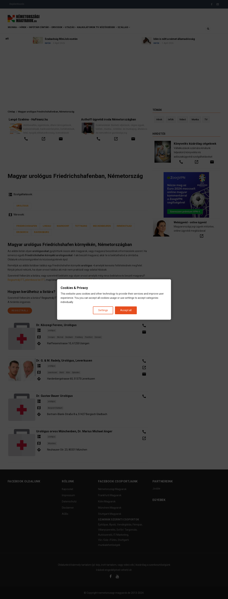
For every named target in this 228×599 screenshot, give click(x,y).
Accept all (126, 310)
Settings (103, 310)
